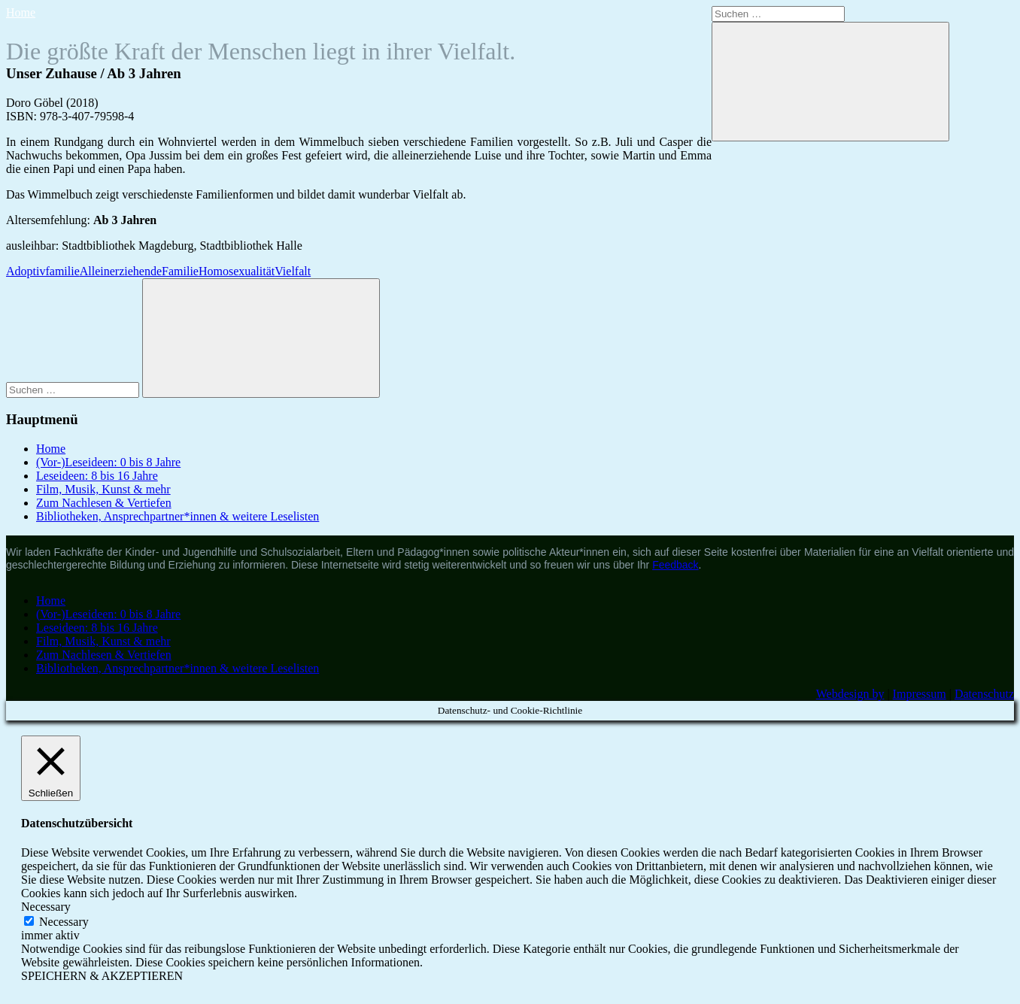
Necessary (64, 921)
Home (20, 12)
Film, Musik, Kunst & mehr (103, 489)
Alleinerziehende (121, 271)
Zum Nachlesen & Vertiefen (104, 502)
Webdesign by (850, 693)
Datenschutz (984, 693)
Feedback (675, 565)
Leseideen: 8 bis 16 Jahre (97, 475)
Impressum (919, 693)
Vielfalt (293, 271)
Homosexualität (237, 271)
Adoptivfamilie (43, 271)
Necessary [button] (46, 906)
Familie (180, 271)
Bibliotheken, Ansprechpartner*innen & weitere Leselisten (177, 516)
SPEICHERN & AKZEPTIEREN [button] (102, 975)
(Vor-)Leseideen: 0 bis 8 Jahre (108, 462)
